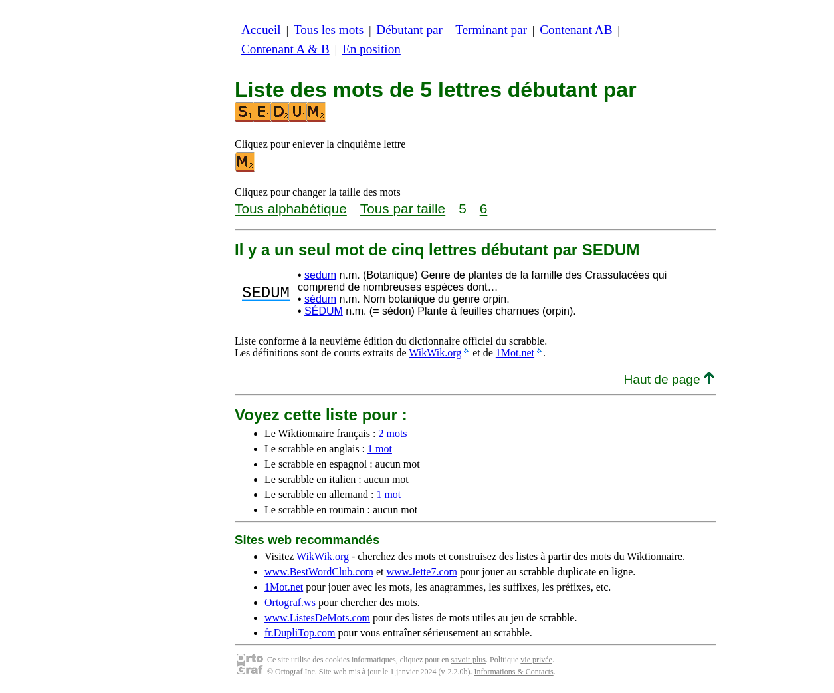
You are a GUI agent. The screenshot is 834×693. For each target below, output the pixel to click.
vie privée (536, 659)
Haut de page (668, 379)
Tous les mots (329, 30)
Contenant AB (576, 30)
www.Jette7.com (421, 571)
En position (371, 49)
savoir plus (468, 659)
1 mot (379, 448)
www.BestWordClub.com (318, 571)
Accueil (261, 30)
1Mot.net (515, 352)
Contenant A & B (285, 49)
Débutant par (409, 30)
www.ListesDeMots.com (317, 617)
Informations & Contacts (513, 671)
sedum (320, 275)
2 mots (392, 433)
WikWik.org (435, 352)
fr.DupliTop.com (299, 632)
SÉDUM (323, 311)
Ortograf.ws (290, 602)
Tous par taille (402, 208)
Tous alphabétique (291, 208)
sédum (320, 299)
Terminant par (491, 30)
